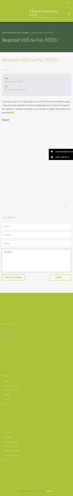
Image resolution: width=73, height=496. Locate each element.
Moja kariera (8, 438)
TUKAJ (35, 109)
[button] (61, 151)
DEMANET (50, 491)
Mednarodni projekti (11, 446)
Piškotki (7, 403)
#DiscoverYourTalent (11, 455)
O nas (6, 459)
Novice (6, 395)
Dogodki (5, 70)
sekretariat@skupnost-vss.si (17, 339)
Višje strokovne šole (11, 390)
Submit (60, 277)
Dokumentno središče (12, 451)
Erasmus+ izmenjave (11, 442)
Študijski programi (10, 386)
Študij (6, 381)
